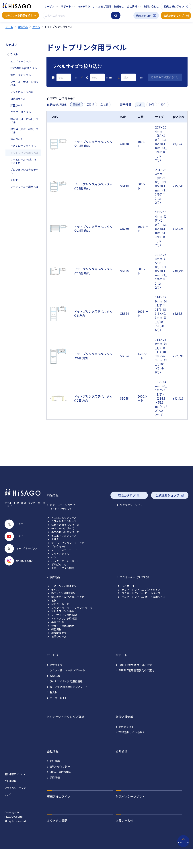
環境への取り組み (60, 766)
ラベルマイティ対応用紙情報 (66, 681)
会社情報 (132, 6)
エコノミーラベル (20, 61)
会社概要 (55, 761)
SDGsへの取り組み (60, 772)
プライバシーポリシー (16, 787)
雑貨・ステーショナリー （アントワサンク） (64, 507)
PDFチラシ (84, 6)
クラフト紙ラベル (20, 112)
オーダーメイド (58, 697)
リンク (8, 794)
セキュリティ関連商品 (64, 586)
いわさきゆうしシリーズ (65, 524)
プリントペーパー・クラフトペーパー (73, 607)
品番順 (90, 104)
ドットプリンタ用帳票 (64, 618)
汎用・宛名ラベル (20, 75)
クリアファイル (60, 553)
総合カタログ (143, 15)
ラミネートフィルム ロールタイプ (141, 593)
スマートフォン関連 (62, 568)
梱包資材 (56, 629)
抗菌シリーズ (58, 636)
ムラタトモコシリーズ (63, 521)
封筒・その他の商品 (62, 625)
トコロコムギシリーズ (64, 517)
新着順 (76, 104)
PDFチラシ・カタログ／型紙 (65, 716)
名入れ (53, 692)
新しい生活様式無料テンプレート (69, 687)
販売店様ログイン (174, 6)
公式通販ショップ (173, 15)
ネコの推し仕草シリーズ (65, 532)
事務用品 (55, 577)
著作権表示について (15, 774)
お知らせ (119, 6)
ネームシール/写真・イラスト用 (23, 161)
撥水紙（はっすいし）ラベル (24, 120)
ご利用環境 (10, 781)
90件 (163, 104)
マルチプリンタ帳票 (62, 611)
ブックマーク (59, 546)
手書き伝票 (57, 622)
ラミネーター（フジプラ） (135, 577)
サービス (49, 6)
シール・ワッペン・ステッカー (69, 543)
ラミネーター (129, 586)
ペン (53, 557)
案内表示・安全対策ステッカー (69, 596)
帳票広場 (55, 676)
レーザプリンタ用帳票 (64, 614)
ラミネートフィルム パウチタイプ (141, 589)
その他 (14, 180)
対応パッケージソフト (130, 796)
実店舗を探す (126, 727)
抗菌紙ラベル (18, 98)
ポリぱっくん (59, 564)
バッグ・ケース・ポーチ (65, 561)
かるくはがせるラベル (23, 146)
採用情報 (55, 777)
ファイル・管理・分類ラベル (24, 83)
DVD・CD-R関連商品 (63, 593)
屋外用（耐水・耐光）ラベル (24, 130)
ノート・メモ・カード (64, 550)
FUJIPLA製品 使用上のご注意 (135, 665)
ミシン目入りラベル (21, 92)
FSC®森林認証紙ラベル (23, 68)
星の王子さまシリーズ (64, 535)
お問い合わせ (151, 6)
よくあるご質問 (102, 6)
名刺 (53, 600)
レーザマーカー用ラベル (24, 186)
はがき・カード (60, 604)
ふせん (55, 539)
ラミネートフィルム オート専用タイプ (143, 596)
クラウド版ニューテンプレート (67, 670)
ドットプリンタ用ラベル (24, 153)
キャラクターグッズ (131, 505)
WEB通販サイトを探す (131, 732)
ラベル (14, 54)
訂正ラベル (16, 105)
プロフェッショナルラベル (24, 171)
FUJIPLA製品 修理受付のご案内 (136, 670)
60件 (151, 104)
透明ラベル (16, 139)
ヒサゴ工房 (56, 665)
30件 (140, 104)
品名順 (104, 104)
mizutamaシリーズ (62, 528)
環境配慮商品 (59, 633)
